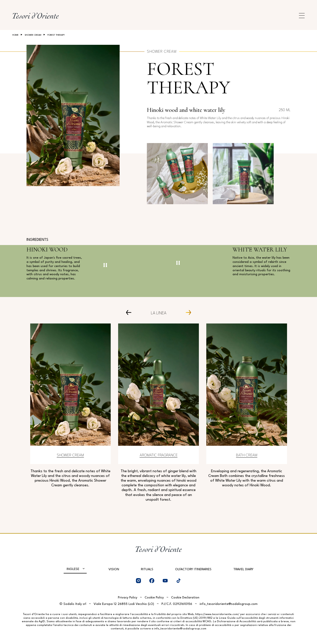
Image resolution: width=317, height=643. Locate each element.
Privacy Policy (127, 597)
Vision (113, 569)
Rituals (147, 569)
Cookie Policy (154, 597)
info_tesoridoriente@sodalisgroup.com (229, 604)
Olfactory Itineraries (193, 569)
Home (15, 35)
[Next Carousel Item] (186, 312)
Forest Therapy (188, 78)
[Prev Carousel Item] (131, 312)
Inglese (73, 569)
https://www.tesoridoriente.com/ (217, 614)
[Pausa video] (105, 265)
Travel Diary (243, 569)
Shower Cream (33, 35)
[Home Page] (35, 15)
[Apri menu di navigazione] (302, 15)
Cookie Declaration (185, 597)
